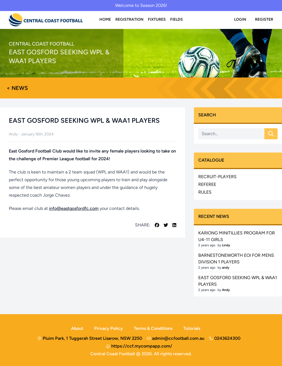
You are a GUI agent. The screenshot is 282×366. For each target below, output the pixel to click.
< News (17, 88)
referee (207, 184)
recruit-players (217, 176)
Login (240, 19)
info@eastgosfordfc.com (74, 208)
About (77, 328)
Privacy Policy (108, 328)
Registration (129, 19)
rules (205, 192)
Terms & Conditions (153, 328)
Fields (176, 19)
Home (105, 19)
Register (264, 19)
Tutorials (191, 328)
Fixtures (157, 19)
